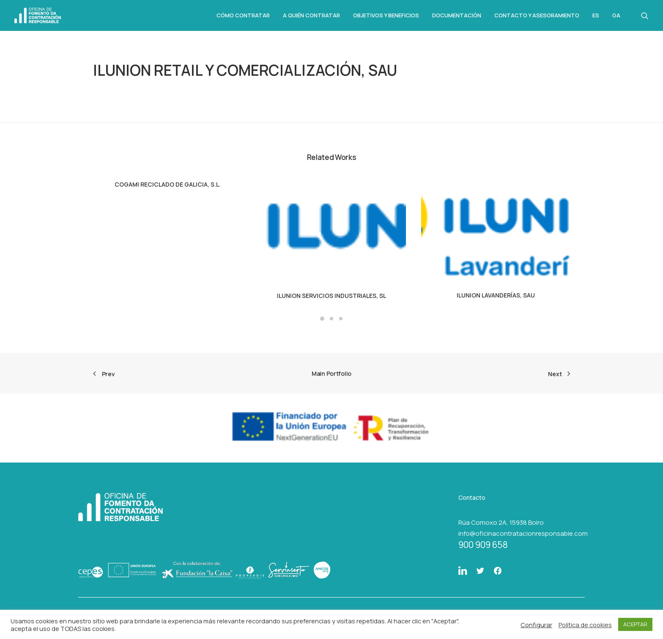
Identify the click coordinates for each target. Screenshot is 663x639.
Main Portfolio (331, 373)
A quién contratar (311, 15)
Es (595, 15)
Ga (616, 15)
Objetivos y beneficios (386, 15)
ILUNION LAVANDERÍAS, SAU (496, 295)
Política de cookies (585, 624)
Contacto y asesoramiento (536, 15)
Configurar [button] (536, 624)
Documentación (456, 15)
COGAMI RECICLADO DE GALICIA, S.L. (168, 184)
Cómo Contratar (243, 15)
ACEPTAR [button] (635, 624)
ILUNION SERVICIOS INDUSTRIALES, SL (331, 296)
